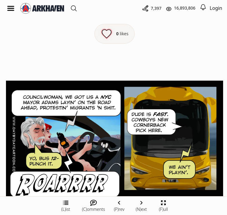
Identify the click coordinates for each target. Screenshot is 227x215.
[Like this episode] (114, 34)
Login (216, 8)
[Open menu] (11, 8)
